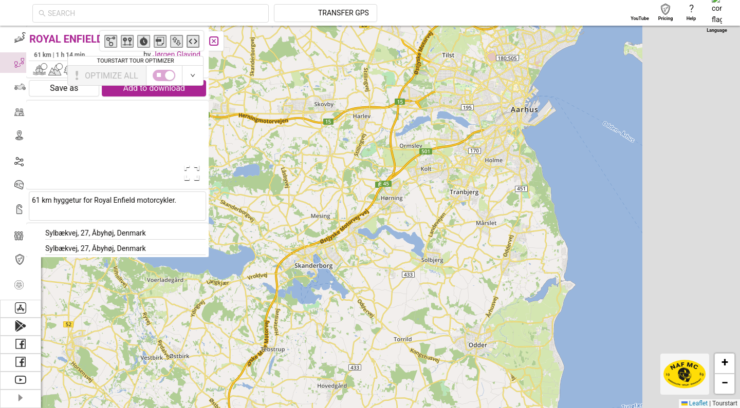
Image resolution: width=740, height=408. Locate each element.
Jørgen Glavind (191, 54)
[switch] (695, 75)
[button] (475, 114)
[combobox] (247, 13)
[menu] (20, 163)
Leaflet (694, 403)
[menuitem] (20, 38)
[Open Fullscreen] (204, 173)
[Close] (228, 41)
